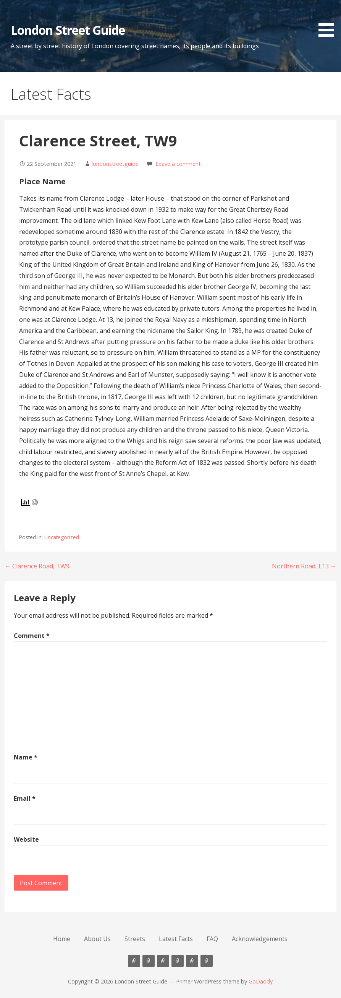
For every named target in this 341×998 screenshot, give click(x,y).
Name (25, 757)
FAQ (212, 939)
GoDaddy (261, 981)
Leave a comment (178, 163)
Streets (134, 939)
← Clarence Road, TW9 (37, 566)
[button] (329, 19)
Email (25, 798)
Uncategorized (61, 537)
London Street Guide (68, 30)
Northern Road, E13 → (304, 566)
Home (61, 939)
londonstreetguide (115, 163)
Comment (32, 635)
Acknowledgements (260, 939)
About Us (97, 939)
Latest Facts (176, 939)
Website (26, 839)
